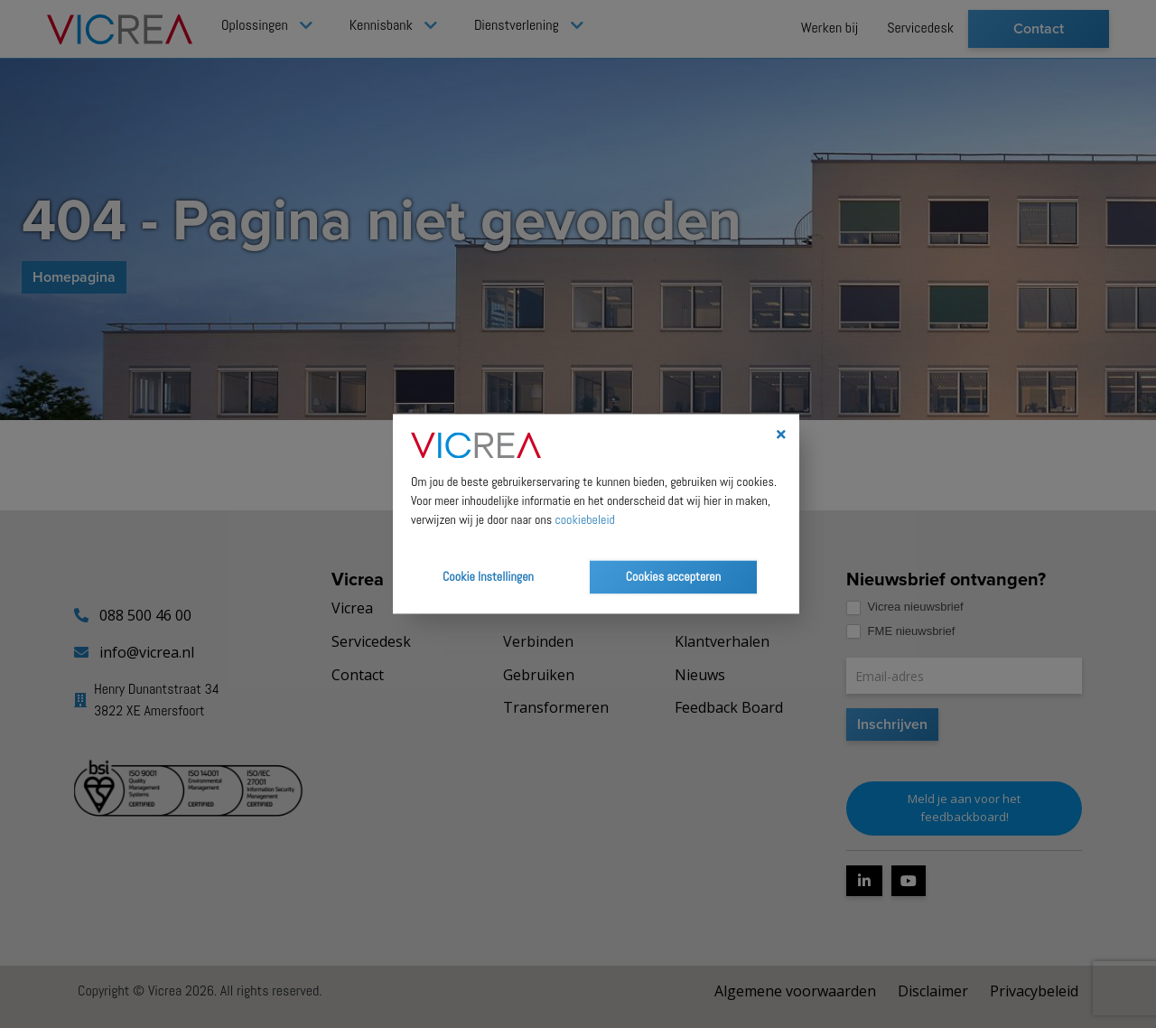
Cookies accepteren (673, 577)
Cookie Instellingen (488, 577)
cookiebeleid (584, 520)
